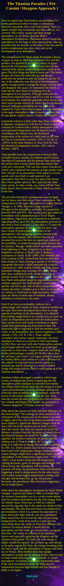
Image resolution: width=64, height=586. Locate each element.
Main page (32, 575)
